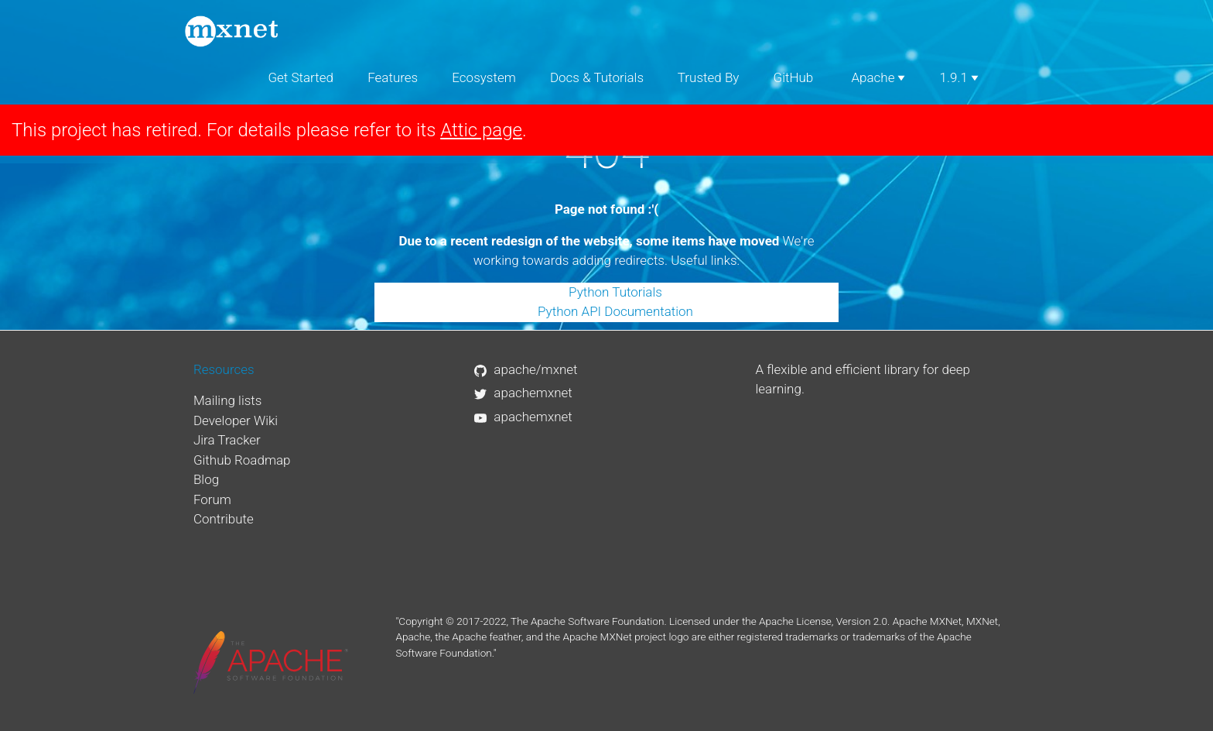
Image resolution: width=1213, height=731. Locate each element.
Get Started (300, 77)
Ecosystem (483, 77)
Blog (206, 479)
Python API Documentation (615, 311)
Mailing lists (227, 400)
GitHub (794, 77)
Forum (212, 499)
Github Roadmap (242, 460)
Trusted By (709, 77)
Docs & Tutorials (597, 77)
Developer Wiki (235, 420)
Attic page (481, 130)
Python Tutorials (615, 292)
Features (392, 77)
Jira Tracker (227, 440)
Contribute (223, 519)
